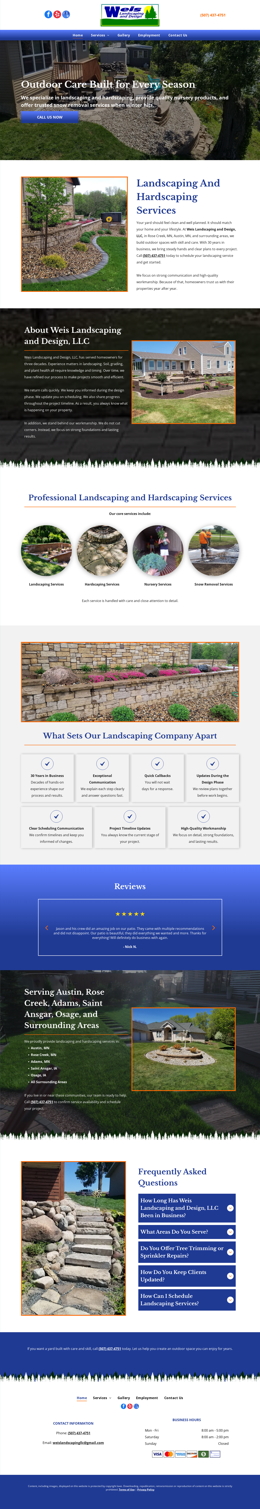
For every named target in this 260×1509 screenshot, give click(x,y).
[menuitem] (78, 35)
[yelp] (57, 14)
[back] (46, 927)
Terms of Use (127, 1489)
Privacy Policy (145, 1489)
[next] (214, 927)
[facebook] (48, 14)
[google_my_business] (66, 14)
